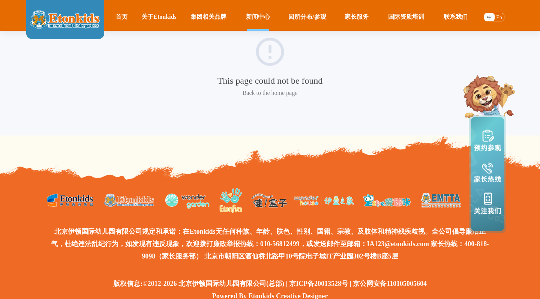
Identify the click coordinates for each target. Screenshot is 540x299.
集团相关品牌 (208, 17)
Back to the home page (270, 93)
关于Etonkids (158, 17)
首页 (122, 17)
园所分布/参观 (307, 17)
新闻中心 (258, 17)
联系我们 (456, 17)
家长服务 (357, 17)
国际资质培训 (406, 17)
